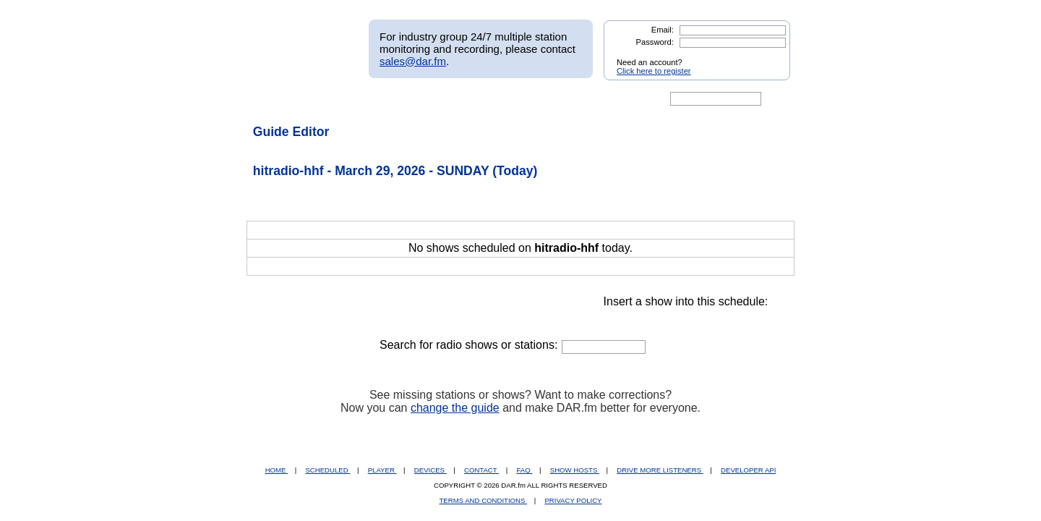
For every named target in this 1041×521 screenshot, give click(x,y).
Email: (662, 29)
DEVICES (430, 470)
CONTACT (481, 470)
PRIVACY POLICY (572, 500)
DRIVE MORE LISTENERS (660, 470)
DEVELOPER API (748, 470)
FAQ (525, 470)
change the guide (455, 408)
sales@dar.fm (413, 61)
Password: (655, 42)
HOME (276, 470)
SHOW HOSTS (574, 470)
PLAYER (382, 470)
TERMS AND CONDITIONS (484, 500)
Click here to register (654, 71)
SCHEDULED (327, 470)
